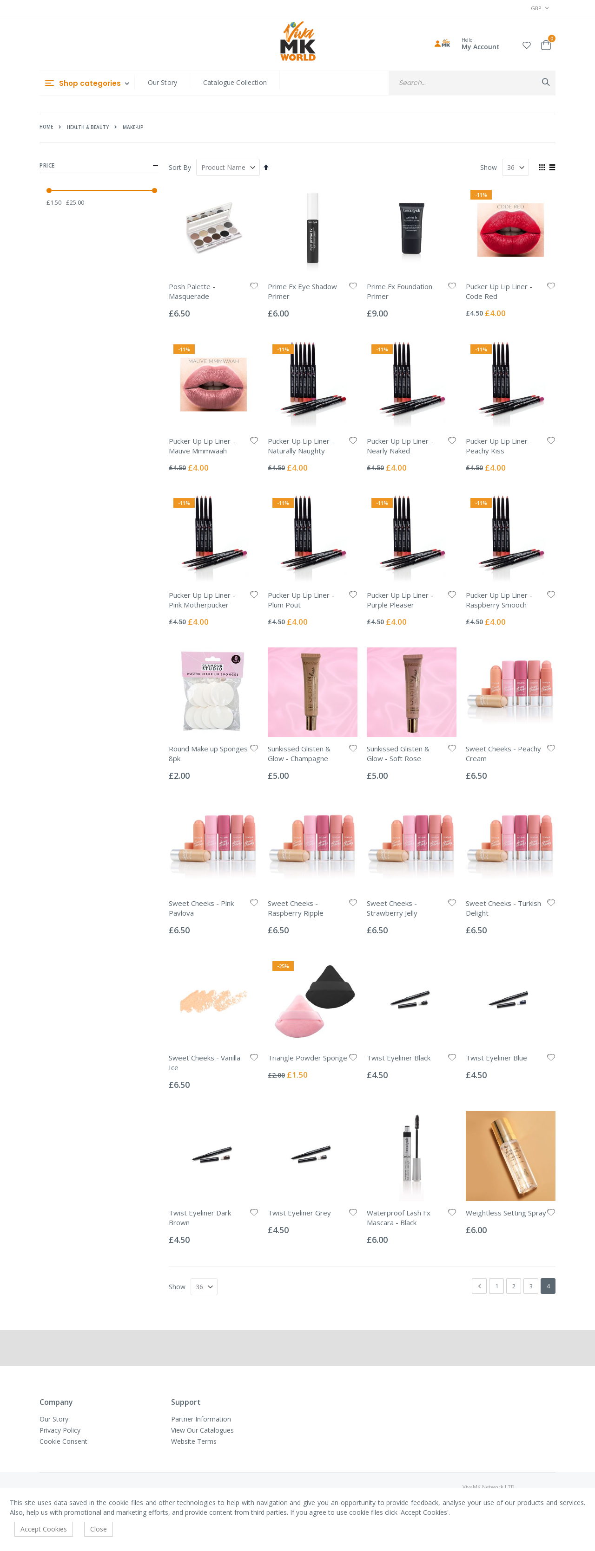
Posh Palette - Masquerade (192, 291)
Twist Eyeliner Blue (496, 1057)
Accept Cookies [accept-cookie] (43, 1529)
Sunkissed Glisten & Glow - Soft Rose (398, 753)
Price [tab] (99, 166)
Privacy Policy (60, 1430)
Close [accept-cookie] (98, 1529)
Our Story (162, 82)
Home (46, 126)
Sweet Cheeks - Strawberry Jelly (392, 908)
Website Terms (194, 1441)
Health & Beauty (88, 127)
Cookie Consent (63, 1441)
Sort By (180, 167)
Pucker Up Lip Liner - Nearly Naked (400, 445)
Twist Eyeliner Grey (299, 1212)
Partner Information (201, 1419)
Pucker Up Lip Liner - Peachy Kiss (499, 445)
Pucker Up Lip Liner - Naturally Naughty (301, 445)
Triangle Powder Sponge (307, 1057)
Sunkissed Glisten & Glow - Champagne (299, 753)
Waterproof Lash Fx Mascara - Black (398, 1217)
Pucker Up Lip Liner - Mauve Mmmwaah (202, 445)
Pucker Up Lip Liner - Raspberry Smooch (499, 599)
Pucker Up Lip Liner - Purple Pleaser (400, 599)
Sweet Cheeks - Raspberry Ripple (296, 908)
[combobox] (472, 83)
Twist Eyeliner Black (398, 1057)
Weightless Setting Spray (506, 1212)
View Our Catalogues (202, 1430)
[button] (526, 43)
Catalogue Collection (235, 82)
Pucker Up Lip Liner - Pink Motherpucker (202, 599)
